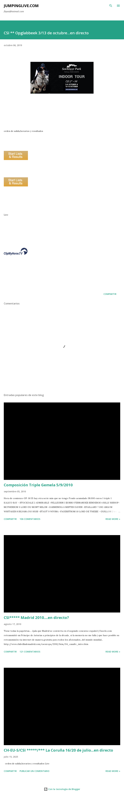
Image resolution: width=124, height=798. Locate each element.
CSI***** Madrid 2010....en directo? (36, 617)
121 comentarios (30, 651)
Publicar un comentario (34, 771)
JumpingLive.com (21, 5)
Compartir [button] (109, 293)
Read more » (113, 518)
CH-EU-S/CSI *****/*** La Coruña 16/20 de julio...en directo (58, 750)
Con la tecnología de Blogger (62, 789)
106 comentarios (30, 518)
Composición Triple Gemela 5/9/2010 (38, 484)
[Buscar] (111, 6)
